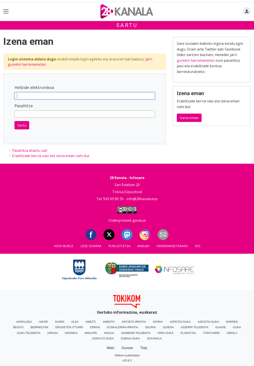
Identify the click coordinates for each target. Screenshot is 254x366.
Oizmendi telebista (135, 333)
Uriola (232, 333)
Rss (197, 246)
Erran (95, 327)
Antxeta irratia (134, 321)
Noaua (109, 333)
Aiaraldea (24, 321)
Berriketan (39, 327)
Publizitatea (119, 246)
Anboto (109, 321)
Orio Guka (165, 333)
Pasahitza (23, 105)
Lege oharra (90, 246)
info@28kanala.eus (142, 198)
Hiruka (52, 333)
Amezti (91, 321)
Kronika (71, 333)
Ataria (158, 321)
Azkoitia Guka (208, 321)
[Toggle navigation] (6, 11)
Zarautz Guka (103, 338)
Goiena (168, 327)
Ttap (143, 348)
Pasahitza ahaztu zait (29, 150)
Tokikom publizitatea (127, 355)
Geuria (150, 327)
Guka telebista (28, 333)
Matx (110, 348)
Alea (75, 321)
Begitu (18, 327)
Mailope (91, 333)
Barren (232, 321)
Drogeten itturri (69, 327)
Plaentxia (188, 333)
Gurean (127, 348)
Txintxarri (211, 333)
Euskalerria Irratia (122, 327)
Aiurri (59, 321)
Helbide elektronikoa (34, 87)
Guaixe (220, 327)
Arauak (143, 246)
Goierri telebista (194, 327)
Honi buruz (63, 246)
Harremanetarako (172, 246)
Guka (237, 327)
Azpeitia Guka (180, 321)
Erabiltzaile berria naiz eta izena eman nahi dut (50, 155)
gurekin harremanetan (196, 60)
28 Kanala (154, 338)
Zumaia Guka (130, 338)
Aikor (43, 321)
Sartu (127, 25)
